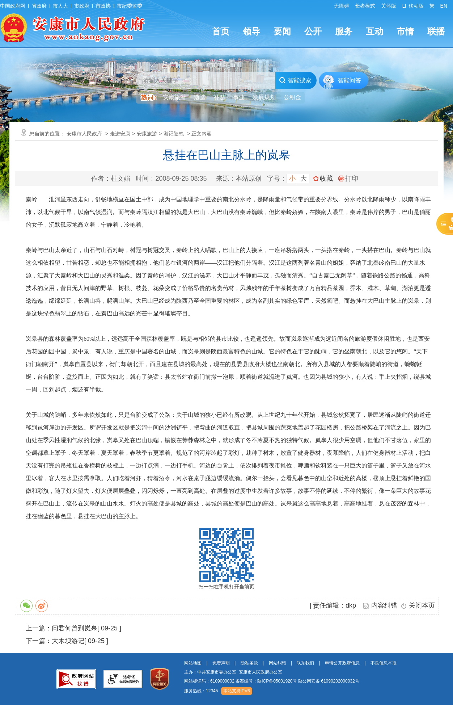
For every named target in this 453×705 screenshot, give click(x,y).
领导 (251, 31)
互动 (374, 31)
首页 (220, 31)
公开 (313, 31)
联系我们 (305, 663)
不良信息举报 (384, 663)
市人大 (60, 6)
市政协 (103, 6)
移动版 (413, 6)
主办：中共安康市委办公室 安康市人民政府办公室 (233, 672)
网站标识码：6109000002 (271, 681)
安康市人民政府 (84, 134)
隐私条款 (249, 663)
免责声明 (221, 663)
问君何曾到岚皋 (74, 628)
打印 (348, 178)
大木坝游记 (68, 641)
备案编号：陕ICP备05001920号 (266, 681)
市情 (405, 31)
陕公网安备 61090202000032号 (328, 681)
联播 (436, 31)
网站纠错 (277, 663)
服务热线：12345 (201, 690)
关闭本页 (422, 605)
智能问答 (349, 80)
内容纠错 (384, 605)
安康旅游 (147, 134)
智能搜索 (295, 80)
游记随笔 (174, 134)
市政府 (81, 6)
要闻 (282, 31)
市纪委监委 (129, 6)
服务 (343, 31)
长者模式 (365, 6)
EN (443, 6)
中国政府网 (12, 6)
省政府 (39, 6)
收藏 (326, 178)
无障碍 (341, 6)
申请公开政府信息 (342, 663)
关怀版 (388, 6)
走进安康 (120, 134)
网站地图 (193, 663)
